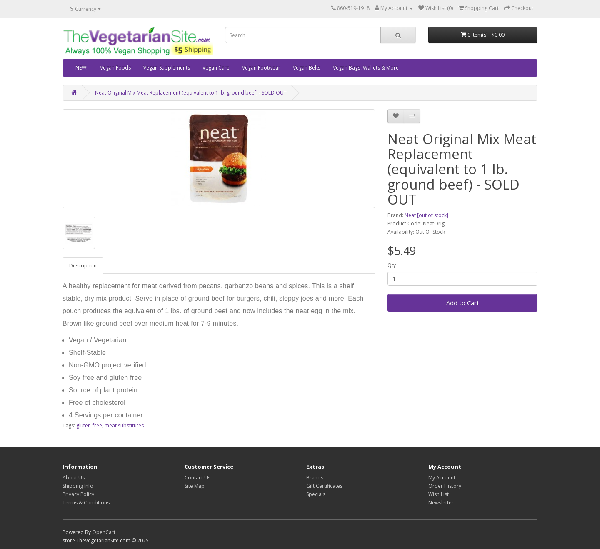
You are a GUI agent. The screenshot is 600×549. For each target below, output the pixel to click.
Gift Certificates (324, 485)
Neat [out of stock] (426, 215)
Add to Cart (462, 303)
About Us (73, 477)
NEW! (81, 67)
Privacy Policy (78, 494)
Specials (315, 494)
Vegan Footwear (261, 67)
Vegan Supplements (166, 67)
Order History (444, 485)
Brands (314, 477)
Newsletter (441, 502)
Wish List (438, 494)
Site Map (195, 485)
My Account (441, 477)
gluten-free (89, 425)
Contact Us (197, 477)
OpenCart (103, 532)
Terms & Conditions (86, 502)
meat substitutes (124, 425)
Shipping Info (77, 485)
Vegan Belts (306, 67)
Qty (392, 265)
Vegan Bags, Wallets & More (366, 67)
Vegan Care (216, 67)
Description (83, 265)
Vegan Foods (115, 67)
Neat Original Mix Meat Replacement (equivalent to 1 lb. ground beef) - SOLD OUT (191, 92)
